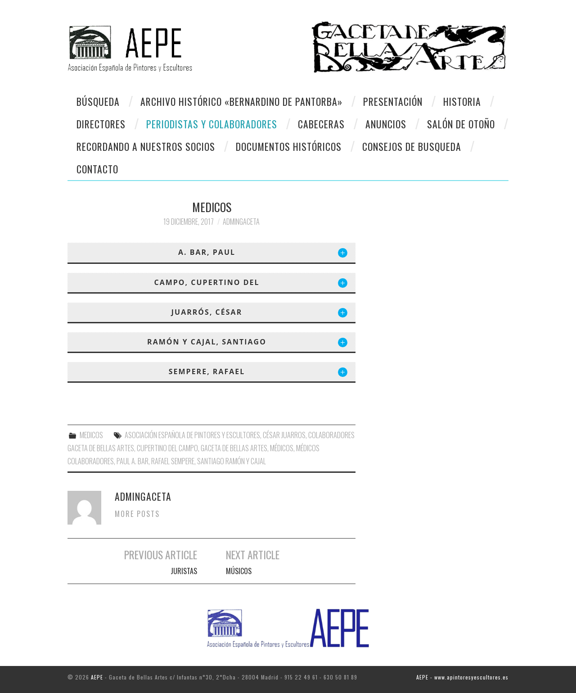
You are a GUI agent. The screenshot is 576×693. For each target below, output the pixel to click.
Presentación (393, 101)
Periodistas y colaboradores (211, 124)
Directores (101, 124)
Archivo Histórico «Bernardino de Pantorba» (241, 101)
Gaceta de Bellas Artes (234, 448)
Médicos (281, 448)
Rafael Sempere (172, 461)
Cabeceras (321, 124)
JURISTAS (184, 570)
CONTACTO (97, 169)
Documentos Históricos (289, 146)
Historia (462, 101)
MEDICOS (91, 435)
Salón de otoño (461, 124)
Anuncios (385, 124)
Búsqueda (98, 101)
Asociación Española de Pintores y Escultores (192, 435)
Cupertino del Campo (167, 448)
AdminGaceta (241, 221)
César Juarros (284, 435)
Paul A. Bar (132, 461)
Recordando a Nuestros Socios (145, 146)
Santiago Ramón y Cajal (231, 461)
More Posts (137, 513)
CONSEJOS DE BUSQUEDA (411, 146)
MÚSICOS (239, 570)
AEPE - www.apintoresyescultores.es (462, 677)
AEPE (97, 677)
